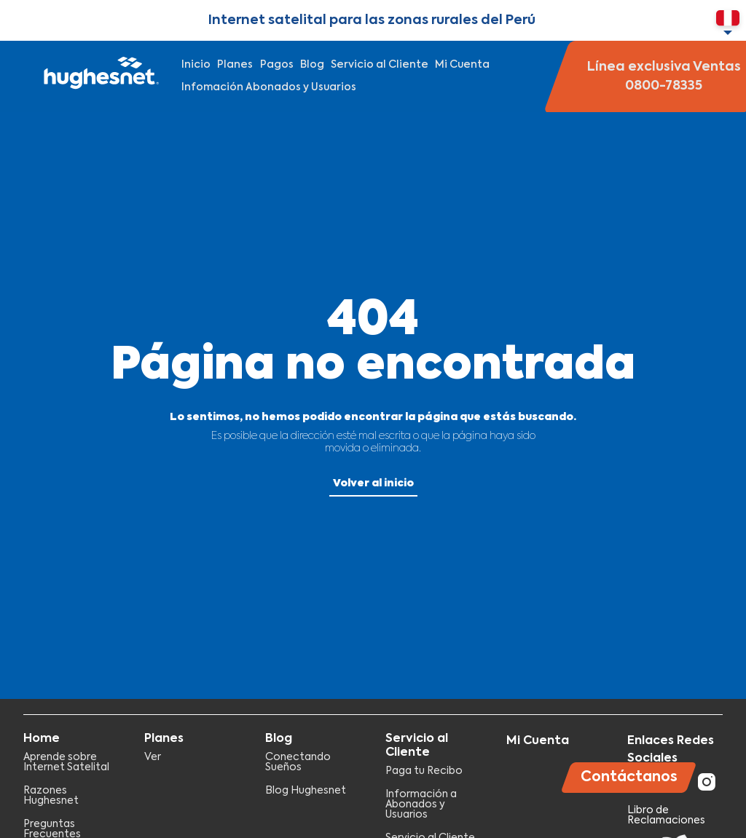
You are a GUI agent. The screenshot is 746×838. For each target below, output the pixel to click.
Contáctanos (629, 777)
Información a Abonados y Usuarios (421, 804)
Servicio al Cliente (379, 65)
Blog (312, 65)
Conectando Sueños (298, 762)
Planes (235, 65)
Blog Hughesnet (305, 791)
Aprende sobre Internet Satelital (66, 762)
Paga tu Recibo (424, 771)
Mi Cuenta (462, 65)
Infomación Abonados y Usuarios (268, 87)
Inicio (196, 65)
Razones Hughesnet (51, 796)
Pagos (277, 65)
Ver (152, 757)
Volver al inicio (373, 483)
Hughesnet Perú (99, 76)
